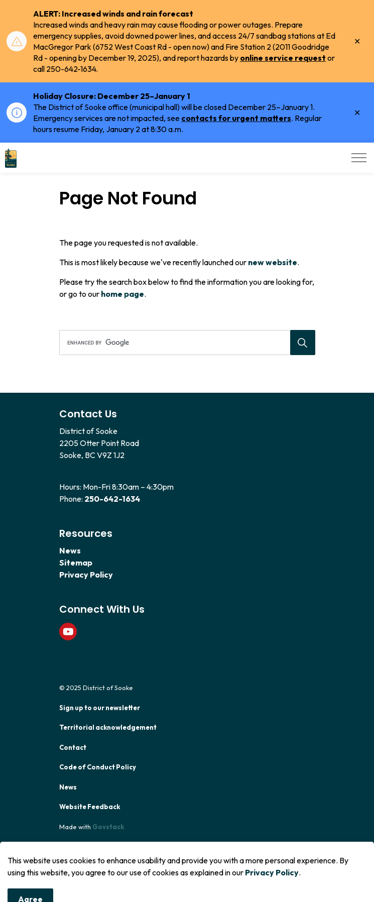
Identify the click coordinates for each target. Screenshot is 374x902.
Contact (72, 747)
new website (272, 262)
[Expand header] (359, 158)
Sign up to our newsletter (99, 708)
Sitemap (75, 562)
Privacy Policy (86, 575)
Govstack (108, 827)
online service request (283, 58)
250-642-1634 (112, 499)
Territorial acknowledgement (108, 727)
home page (122, 294)
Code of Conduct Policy (97, 767)
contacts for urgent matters (236, 118)
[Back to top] (187, 873)
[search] (186, 342)
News (70, 550)
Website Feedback (89, 807)
